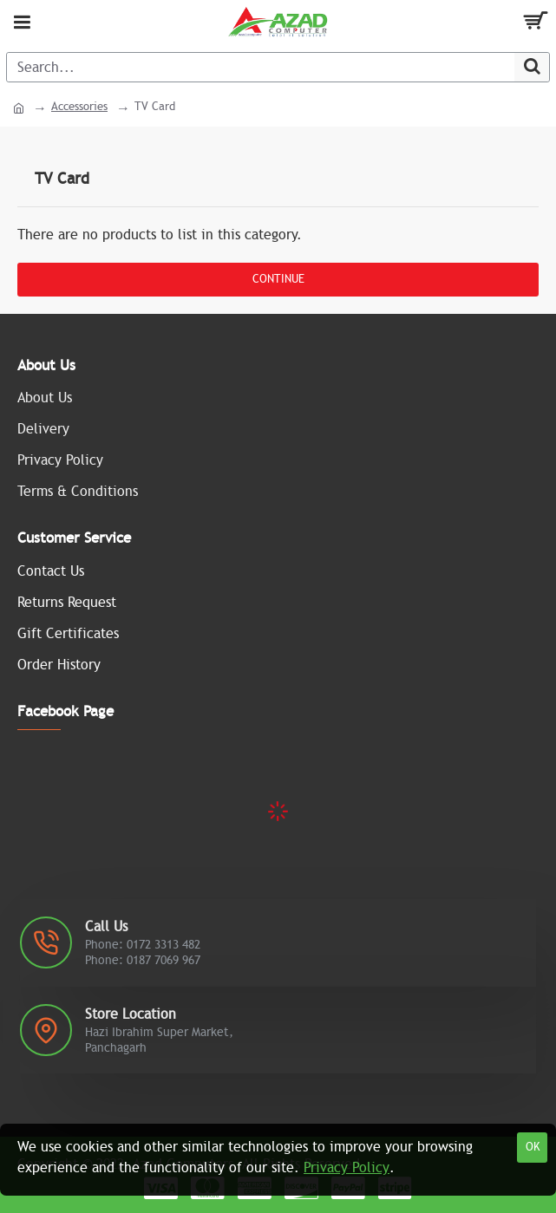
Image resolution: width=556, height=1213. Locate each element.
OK (533, 1147)
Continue (278, 279)
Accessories (79, 107)
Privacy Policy (346, 1168)
